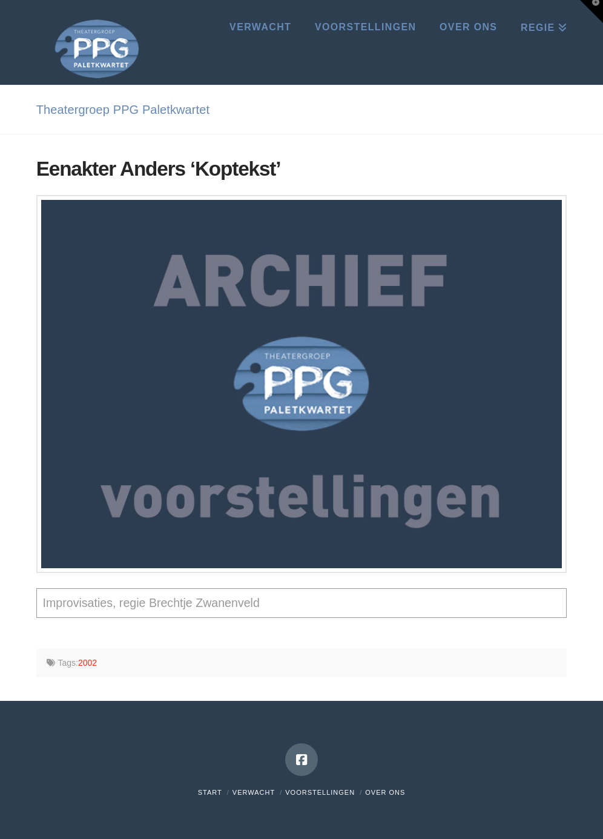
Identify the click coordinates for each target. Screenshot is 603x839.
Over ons (385, 792)
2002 (87, 663)
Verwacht (253, 792)
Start (210, 792)
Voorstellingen (320, 792)
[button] (591, 11)
